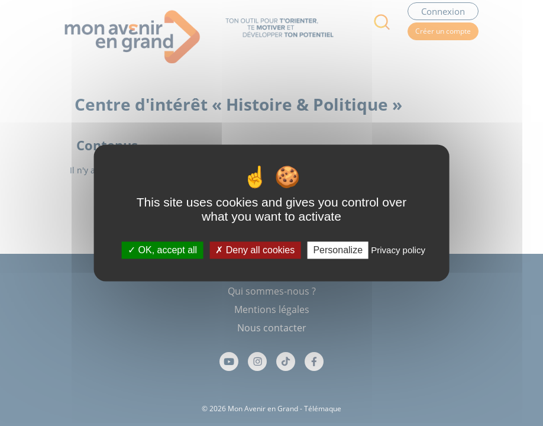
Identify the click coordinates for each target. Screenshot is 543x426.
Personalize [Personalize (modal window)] (338, 250)
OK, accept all (162, 250)
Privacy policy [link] (398, 250)
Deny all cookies (255, 250)
